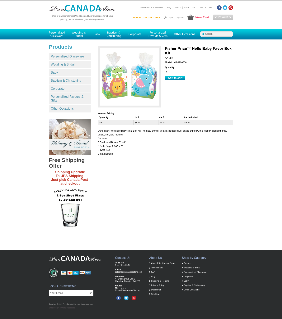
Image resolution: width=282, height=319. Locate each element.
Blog (178, 7)
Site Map (155, 294)
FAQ (169, 7)
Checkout (223, 17)
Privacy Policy (157, 285)
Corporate (57, 88)
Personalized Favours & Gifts (67, 98)
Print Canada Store (70, 304)
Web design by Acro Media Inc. (62, 308)
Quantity (169, 67)
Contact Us (205, 7)
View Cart (202, 17)
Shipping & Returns (151, 7)
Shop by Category (194, 257)
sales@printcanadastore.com (129, 272)
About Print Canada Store (163, 263)
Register (180, 17)
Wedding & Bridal (62, 64)
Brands (187, 263)
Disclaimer (156, 290)
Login (170, 17)
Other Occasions (62, 108)
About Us (189, 7)
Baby (54, 72)
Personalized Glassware (67, 56)
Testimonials (157, 268)
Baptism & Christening (66, 80)
